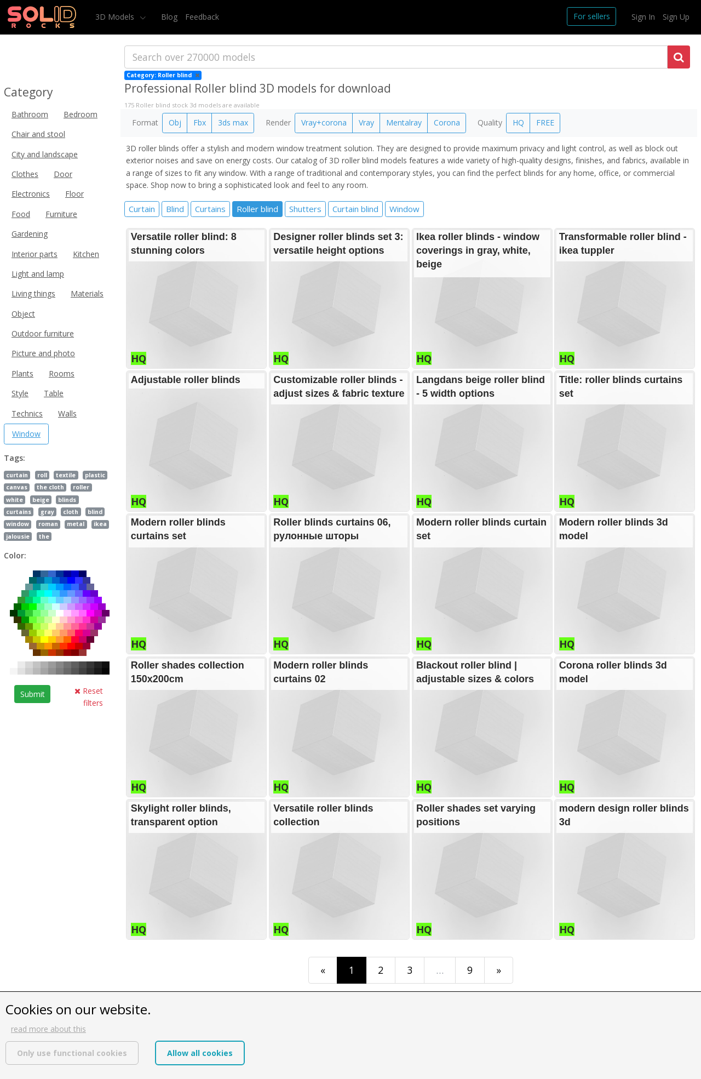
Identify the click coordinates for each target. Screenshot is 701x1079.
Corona (447, 122)
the (44, 536)
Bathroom (30, 114)
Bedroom (80, 114)
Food (21, 214)
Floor (74, 194)
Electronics (31, 194)
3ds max (233, 122)
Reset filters (88, 697)
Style (20, 393)
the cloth (50, 487)
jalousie (18, 536)
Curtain (142, 208)
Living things (33, 293)
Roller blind (257, 208)
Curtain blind (355, 208)
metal (75, 524)
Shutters (305, 208)
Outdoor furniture (43, 333)
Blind (175, 208)
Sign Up (676, 17)
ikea (100, 524)
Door (63, 174)
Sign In (643, 17)
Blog (169, 17)
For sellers (591, 16)
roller (81, 487)
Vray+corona (324, 122)
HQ (518, 122)
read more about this (48, 1029)
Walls (67, 413)
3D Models (115, 17)
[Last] (498, 970)
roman (48, 524)
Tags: (14, 458)
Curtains (210, 208)
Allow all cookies (200, 1053)
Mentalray (404, 122)
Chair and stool (38, 134)
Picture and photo (43, 353)
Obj (175, 122)
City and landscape (45, 154)
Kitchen (86, 254)
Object (23, 314)
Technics (27, 413)
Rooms (61, 373)
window (17, 524)
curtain (17, 475)
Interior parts (35, 254)
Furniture (61, 214)
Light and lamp (38, 274)
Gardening (30, 234)
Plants (22, 373)
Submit (32, 694)
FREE (545, 122)
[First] (322, 970)
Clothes (25, 174)
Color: (15, 555)
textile (66, 475)
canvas (16, 487)
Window (26, 434)
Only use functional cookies (72, 1053)
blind (95, 512)
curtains (18, 512)
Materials (87, 293)
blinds (67, 500)
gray (47, 512)
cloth (70, 512)
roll (42, 475)
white (14, 500)
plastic (95, 475)
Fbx (199, 122)
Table (54, 393)
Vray (366, 122)
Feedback (202, 17)
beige (40, 500)
